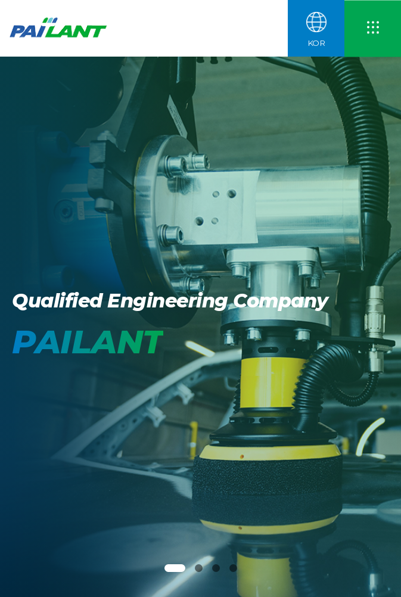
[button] (174, 568)
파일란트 (63, 28)
